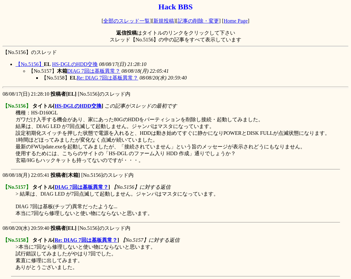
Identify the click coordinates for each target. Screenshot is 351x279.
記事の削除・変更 (198, 21)
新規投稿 (163, 21)
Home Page (235, 21)
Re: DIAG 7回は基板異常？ (107, 77)
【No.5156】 (30, 64)
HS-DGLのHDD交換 (75, 64)
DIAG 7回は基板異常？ (93, 71)
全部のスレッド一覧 (126, 21)
